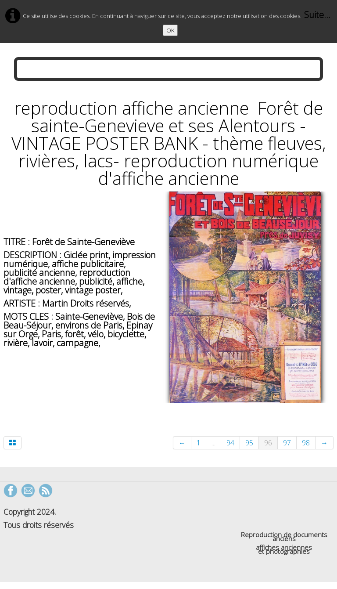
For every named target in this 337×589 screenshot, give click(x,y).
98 (306, 443)
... (213, 443)
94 (230, 443)
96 (268, 443)
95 (249, 443)
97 (287, 443)
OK (170, 30)
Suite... (317, 15)
